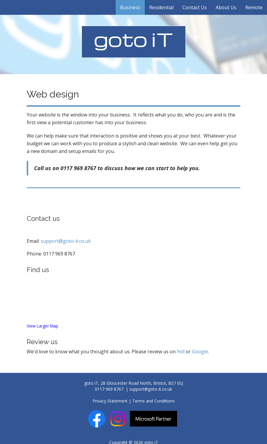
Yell (181, 351)
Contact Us (194, 7)
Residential (161, 7)
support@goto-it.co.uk (66, 241)
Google (200, 351)
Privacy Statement (110, 401)
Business (130, 7)
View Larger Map (42, 326)
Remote (254, 7)
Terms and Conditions (153, 401)
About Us (226, 7)
